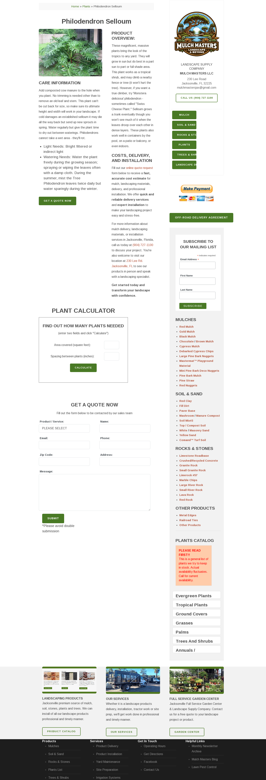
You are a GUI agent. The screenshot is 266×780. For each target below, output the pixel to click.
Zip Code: (46, 454)
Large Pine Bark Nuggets (196, 356)
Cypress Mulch (189, 346)
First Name (186, 275)
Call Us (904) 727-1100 (197, 97)
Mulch (184, 114)
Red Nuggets (188, 385)
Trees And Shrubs (194, 641)
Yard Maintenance (108, 761)
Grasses (184, 623)
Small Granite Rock (192, 470)
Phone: (105, 438)
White (183, 430)
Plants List (55, 769)
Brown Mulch (205, 341)
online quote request (139, 167)
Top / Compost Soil (192, 425)
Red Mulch (186, 326)
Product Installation (109, 754)
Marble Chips (188, 480)
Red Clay (185, 400)
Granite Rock (188, 465)
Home (75, 6)
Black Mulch (187, 336)
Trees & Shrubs (186, 154)
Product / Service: (52, 421)
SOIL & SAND (189, 394)
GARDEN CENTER (186, 731)
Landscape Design (186, 164)
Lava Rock (186, 494)
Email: (44, 438)
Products (49, 741)
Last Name (186, 290)
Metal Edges (187, 515)
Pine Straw (186, 380)
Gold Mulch (187, 331)
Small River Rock (190, 489)
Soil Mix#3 (186, 420)
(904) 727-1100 (143, 245)
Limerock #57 (188, 475)
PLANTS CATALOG (195, 540)
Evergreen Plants (194, 596)
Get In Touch (147, 741)
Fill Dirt (184, 405)
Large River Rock (191, 485)
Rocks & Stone (186, 134)
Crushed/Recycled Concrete (198, 460)
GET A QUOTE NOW (57, 200)
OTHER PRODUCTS (195, 508)
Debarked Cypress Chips (196, 351)
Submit (53, 518)
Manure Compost (208, 415)
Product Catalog (61, 731)
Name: (104, 421)
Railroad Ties (188, 520)
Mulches (53, 746)
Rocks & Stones (59, 761)
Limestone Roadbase (194, 455)
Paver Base (187, 410)
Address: (106, 454)
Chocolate (186, 341)
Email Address (189, 259)
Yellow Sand (187, 435)
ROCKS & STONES (194, 448)
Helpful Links (195, 741)
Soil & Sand (186, 124)
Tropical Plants (192, 605)
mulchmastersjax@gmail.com (196, 87)
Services (96, 741)
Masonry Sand (199, 430)
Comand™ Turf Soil (192, 440)
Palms (182, 632)
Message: (46, 471)
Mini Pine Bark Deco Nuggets (199, 370)
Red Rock (186, 499)
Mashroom (186, 415)
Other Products (190, 525)
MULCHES (186, 319)
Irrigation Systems (108, 777)
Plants (184, 144)
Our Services (121, 731)
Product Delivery (107, 746)
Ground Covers (191, 614)
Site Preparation (107, 769)
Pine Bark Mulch (190, 375)
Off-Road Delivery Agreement (201, 217)
